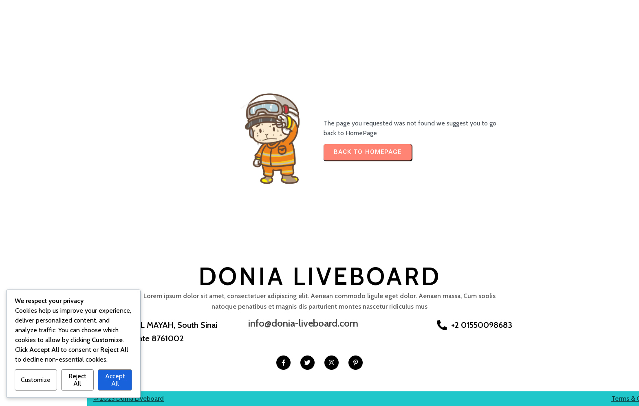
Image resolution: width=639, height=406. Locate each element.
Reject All (77, 379)
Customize (36, 380)
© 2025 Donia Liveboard (41, 398)
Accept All (115, 379)
